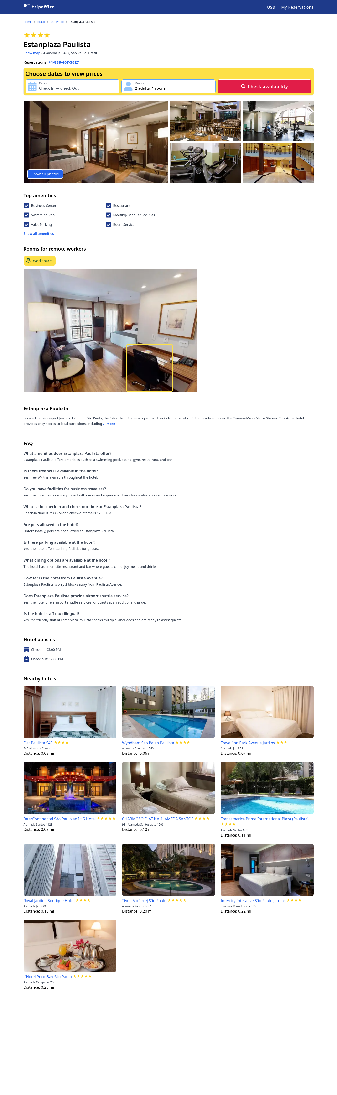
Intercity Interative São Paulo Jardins (253, 900)
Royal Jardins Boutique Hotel (49, 900)
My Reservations (297, 7)
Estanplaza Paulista (82, 22)
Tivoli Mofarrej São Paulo (144, 900)
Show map (32, 53)
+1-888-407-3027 (63, 62)
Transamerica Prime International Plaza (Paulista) (265, 818)
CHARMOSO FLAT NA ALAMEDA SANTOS (157, 818)
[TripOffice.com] (39, 7)
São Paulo (57, 22)
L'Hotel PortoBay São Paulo (48, 976)
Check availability (264, 86)
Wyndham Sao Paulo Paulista (148, 742)
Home (28, 22)
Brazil (41, 22)
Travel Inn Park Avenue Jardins (248, 742)
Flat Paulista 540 (38, 742)
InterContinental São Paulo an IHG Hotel (60, 818)
